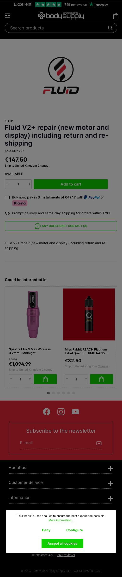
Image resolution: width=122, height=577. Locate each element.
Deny (46, 530)
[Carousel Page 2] (53, 393)
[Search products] (58, 28)
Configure (74, 530)
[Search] (110, 28)
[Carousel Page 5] (68, 393)
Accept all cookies (62, 543)
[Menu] (9, 15)
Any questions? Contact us (61, 226)
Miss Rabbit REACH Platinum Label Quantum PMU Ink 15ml (86, 351)
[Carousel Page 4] (63, 393)
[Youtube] (75, 411)
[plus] (29, 184)
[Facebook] (46, 411)
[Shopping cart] (115, 16)
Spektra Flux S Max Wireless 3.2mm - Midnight (30, 351)
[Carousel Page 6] (73, 393)
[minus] (7, 184)
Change (43, 165)
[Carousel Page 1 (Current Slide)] (48, 393)
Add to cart (71, 184)
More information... (61, 520)
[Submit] (99, 443)
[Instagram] (61, 411)
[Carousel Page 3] (58, 393)
